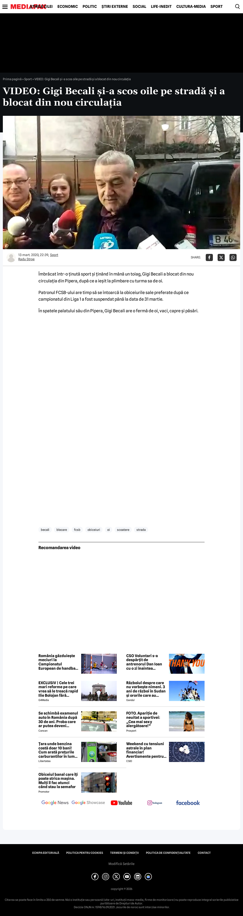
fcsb (77, 530)
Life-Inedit (161, 7)
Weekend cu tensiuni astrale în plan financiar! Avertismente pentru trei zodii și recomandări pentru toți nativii (145, 750)
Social (139, 7)
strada (141, 530)
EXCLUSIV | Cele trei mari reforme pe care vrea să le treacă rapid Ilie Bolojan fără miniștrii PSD (58, 689)
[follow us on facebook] (188, 803)
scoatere (123, 530)
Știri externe (115, 7)
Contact (204, 853)
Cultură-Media (191, 7)
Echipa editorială (45, 853)
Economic (67, 7)
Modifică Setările (121, 864)
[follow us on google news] (55, 803)
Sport (216, 7)
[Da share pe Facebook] (209, 257)
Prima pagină (12, 79)
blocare (61, 530)
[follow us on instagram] (154, 803)
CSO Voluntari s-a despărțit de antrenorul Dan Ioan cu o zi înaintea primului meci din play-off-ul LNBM (144, 662)
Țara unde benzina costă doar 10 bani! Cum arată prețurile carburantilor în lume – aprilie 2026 (57, 750)
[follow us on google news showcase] (88, 803)
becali (45, 530)
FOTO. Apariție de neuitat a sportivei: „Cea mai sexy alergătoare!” (143, 719)
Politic (90, 7)
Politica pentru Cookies (84, 853)
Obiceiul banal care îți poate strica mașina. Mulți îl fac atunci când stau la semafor (58, 780)
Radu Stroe (26, 259)
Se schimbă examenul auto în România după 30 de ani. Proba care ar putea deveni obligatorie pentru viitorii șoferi (58, 719)
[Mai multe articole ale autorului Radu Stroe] (11, 257)
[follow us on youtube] (121, 803)
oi (108, 530)
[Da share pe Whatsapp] (233, 257)
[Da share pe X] (221, 257)
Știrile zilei (41, 7)
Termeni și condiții (124, 853)
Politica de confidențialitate (168, 853)
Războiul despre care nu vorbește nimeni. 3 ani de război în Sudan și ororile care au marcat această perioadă (146, 689)
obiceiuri (94, 530)
